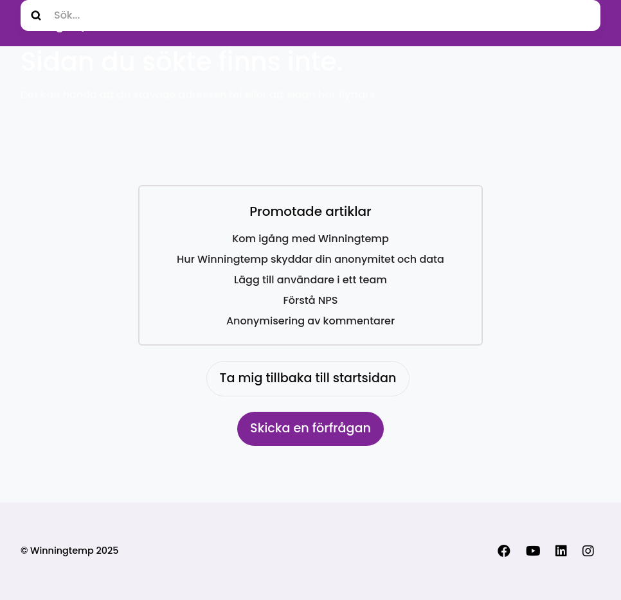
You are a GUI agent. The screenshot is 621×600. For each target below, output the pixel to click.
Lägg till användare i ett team (310, 279)
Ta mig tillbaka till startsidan (308, 378)
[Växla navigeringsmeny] (586, 23)
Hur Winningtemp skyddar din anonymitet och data (310, 259)
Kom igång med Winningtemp (310, 238)
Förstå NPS (311, 300)
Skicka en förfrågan (310, 428)
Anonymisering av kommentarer (310, 320)
